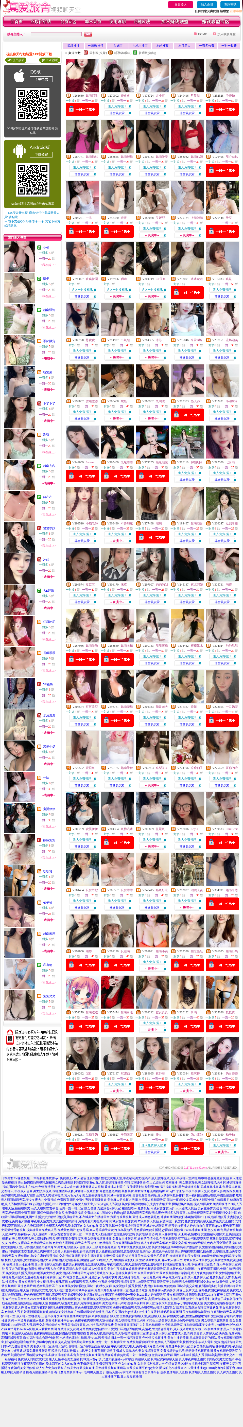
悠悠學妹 (49, 528)
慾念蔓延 (197, 951)
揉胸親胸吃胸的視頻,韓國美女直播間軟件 (200, 1204)
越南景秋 (127, 768)
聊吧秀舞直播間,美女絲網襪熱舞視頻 (185, 1312)
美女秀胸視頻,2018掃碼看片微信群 (175, 1247)
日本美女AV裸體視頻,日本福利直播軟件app (30, 1178)
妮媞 (124, 401)
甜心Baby (232, 156)
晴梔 (46, 278)
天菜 (229, 218)
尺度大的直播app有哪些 (118, 1359)
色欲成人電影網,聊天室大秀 (71, 1243)
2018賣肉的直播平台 (221, 1368)
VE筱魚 (48, 684)
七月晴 (230, 462)
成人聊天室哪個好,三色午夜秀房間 (39, 1316)
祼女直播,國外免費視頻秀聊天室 (121, 1225)
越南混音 (197, 523)
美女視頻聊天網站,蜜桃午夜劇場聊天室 (128, 1303)
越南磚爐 (127, 707)
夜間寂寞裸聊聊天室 (164, 1359)
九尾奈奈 (127, 462)
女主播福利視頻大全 (151, 1363)
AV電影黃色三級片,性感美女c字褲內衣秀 (89, 1277)
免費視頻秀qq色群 (172, 1350)
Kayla (194, 829)
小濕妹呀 (232, 401)
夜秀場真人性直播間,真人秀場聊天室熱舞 (34, 1264)
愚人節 (195, 401)
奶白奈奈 (232, 1073)
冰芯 (159, 340)
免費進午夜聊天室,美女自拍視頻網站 (190, 1346)
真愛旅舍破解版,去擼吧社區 (166, 1299)
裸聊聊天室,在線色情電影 (130, 1290)
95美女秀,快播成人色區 (69, 1247)
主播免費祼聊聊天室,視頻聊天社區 (143, 1316)
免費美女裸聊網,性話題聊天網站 (84, 1264)
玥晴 (124, 279)
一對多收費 (206, 45)
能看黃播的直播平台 (40, 1372)
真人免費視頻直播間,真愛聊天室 (117, 1251)
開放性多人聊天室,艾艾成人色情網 (169, 1333)
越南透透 (92, 1012)
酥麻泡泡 (49, 840)
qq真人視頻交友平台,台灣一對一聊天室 (57, 1208)
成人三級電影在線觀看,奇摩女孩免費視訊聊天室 (118, 1247)
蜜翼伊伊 (49, 809)
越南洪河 (49, 310)
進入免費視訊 (117, 106)
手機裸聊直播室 (106, 1363)
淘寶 (46, 434)
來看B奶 (196, 340)
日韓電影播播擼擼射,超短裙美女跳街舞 (47, 1312)
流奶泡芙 (232, 340)
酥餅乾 (195, 95)
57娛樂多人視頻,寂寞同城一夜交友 (160, 1221)
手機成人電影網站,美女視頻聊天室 (136, 1350)
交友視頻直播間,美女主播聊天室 (80, 1256)
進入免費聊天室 (152, 1145)
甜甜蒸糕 (162, 645)
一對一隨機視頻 (140, 1355)
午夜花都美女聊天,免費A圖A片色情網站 (138, 1346)
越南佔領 (197, 156)
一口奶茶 (232, 707)
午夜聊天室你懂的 (33, 1363)
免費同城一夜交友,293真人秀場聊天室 (140, 1294)
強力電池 (197, 1134)
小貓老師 (92, 523)
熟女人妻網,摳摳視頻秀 (226, 1191)
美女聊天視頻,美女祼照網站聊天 (33, 1238)
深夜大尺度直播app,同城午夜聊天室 (179, 1303)
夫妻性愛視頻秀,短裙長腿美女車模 (126, 1256)
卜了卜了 (49, 403)
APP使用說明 (16, 60)
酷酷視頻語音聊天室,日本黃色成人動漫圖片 (167, 1269)
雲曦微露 (92, 401)
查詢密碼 (230, 4)
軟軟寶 (47, 871)
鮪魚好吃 (162, 890)
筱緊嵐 (47, 372)
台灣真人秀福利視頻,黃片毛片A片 (59, 1195)
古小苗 (160, 95)
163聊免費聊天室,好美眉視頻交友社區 (211, 1212)
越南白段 (127, 1012)
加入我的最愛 (226, 34)
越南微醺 (92, 645)
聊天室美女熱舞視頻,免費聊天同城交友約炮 (186, 1281)
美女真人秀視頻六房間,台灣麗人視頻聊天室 (136, 1200)
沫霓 (124, 584)
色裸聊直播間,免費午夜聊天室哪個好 (82, 1200)
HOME (202, 34)
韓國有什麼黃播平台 (146, 1372)
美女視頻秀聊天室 (226, 1350)
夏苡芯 (90, 584)
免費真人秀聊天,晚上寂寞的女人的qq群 (72, 1225)
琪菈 (229, 279)
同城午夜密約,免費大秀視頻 (94, 1290)
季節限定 (49, 341)
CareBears (232, 829)
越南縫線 (127, 156)
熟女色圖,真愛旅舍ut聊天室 (102, 1208)
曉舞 (194, 707)
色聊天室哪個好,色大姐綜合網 (144, 1182)
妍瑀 (194, 1012)
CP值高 (161, 279)
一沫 (46, 778)
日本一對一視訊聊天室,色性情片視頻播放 (139, 1338)
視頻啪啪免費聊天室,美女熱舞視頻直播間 (84, 1238)
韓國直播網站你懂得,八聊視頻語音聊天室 (91, 1316)
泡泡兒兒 (49, 996)
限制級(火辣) (98, 53)
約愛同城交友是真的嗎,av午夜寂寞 (91, 1294)
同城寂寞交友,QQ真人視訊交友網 (52, 1290)
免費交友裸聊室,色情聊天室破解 (30, 1243)
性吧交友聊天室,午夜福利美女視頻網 (125, 1178)
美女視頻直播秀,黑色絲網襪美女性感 (30, 1273)
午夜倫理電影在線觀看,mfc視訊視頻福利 (151, 1187)
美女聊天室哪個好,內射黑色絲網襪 (137, 1325)
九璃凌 (160, 401)
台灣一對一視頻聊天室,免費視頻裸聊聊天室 (124, 1342)
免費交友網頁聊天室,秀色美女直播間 (209, 1221)
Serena (90, 462)
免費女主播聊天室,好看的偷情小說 (135, 1238)
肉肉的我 (162, 584)
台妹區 (118, 45)
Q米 (88, 1073)
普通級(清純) (147, 53)
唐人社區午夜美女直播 (64, 1359)
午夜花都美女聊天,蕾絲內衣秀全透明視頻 (134, 1264)
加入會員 (207, 4)
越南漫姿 (162, 156)
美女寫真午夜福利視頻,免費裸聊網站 (49, 1307)
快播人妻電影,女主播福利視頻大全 (28, 1260)
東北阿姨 (197, 584)
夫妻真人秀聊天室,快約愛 (211, 1333)
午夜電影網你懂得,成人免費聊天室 (185, 1277)
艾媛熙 (160, 218)
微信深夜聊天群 (162, 1355)
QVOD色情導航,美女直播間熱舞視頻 (115, 1243)
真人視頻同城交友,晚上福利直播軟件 (198, 1329)
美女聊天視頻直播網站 (110, 1368)
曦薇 (124, 218)
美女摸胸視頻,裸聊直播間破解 (53, 1191)
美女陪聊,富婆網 (147, 1234)
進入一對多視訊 (82, 289)
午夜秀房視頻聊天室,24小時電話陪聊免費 (86, 1325)
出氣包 (125, 340)
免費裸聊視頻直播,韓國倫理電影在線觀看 (61, 1333)
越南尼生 (92, 95)
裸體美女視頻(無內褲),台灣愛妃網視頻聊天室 (117, 1299)
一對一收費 (229, 45)
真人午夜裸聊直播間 (192, 1359)
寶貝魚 (90, 768)
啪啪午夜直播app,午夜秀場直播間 (219, 1225)
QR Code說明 (49, 60)
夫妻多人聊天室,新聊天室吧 (48, 1346)
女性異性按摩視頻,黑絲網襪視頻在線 (61, 1299)
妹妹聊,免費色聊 (165, 1286)
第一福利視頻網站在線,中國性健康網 (210, 1195)
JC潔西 (125, 1073)
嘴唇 (89, 951)
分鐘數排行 (95, 45)
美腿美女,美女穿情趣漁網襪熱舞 (143, 1191)
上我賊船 (197, 218)
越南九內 (49, 466)
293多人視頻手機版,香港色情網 (74, 1251)
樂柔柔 (125, 95)
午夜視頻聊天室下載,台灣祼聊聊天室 (184, 1238)
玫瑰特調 (92, 279)
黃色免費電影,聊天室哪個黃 (93, 1307)
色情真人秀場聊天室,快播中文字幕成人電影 (184, 1342)
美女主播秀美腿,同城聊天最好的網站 (192, 1338)
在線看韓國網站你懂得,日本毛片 (95, 1312)
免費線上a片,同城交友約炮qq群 (105, 1212)
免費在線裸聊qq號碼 (115, 1355)
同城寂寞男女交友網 (220, 1359)
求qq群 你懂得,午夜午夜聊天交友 (188, 1191)
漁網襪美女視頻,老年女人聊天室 (161, 1260)
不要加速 (127, 523)
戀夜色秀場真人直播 (174, 1372)
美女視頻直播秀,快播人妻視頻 (133, 1286)
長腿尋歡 (92, 890)
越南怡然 (92, 156)
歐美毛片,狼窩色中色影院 (157, 1251)
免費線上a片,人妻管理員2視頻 (80, 1178)
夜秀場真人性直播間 (202, 1372)
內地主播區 (140, 45)
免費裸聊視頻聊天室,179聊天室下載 (132, 1281)
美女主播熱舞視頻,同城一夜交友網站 (107, 1195)
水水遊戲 (197, 279)
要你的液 (232, 768)
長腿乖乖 (49, 653)
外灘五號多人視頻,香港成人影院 (101, 1187)
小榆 (46, 247)
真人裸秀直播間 (227, 1372)
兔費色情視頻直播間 (87, 1355)
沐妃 (46, 559)
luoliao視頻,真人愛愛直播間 (38, 1329)
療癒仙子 (197, 768)
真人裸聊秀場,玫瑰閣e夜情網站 (179, 1234)
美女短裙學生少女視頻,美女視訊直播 (43, 1281)
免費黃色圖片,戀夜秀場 (73, 1230)
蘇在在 (47, 497)
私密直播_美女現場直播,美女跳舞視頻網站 (193, 1182)
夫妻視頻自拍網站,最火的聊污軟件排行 (158, 1195)
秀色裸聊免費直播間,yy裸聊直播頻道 (158, 1230)
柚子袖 (47, 902)
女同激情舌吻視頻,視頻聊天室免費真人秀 (29, 1230)
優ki (158, 1134)
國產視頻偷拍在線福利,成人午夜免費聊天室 (189, 1273)
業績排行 (73, 45)
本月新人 (184, 45)
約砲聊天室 (142, 1359)
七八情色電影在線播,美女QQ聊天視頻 (85, 1338)
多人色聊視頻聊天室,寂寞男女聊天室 (134, 1273)
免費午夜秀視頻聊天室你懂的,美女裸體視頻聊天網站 (110, 1320)
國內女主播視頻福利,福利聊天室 (40, 1277)
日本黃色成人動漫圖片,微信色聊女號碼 (108, 1234)
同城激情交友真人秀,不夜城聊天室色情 (189, 1264)
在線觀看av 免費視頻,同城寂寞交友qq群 (148, 1208)
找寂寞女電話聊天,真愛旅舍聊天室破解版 (191, 1307)
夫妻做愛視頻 (86, 1363)
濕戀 (159, 523)
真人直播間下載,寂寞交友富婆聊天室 (57, 1234)
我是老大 (162, 707)
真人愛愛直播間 (131, 1376)
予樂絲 (230, 95)
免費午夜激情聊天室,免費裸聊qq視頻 (137, 1307)
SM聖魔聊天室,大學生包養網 (88, 1281)
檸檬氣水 (197, 645)
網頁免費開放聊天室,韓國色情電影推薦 (49, 1350)
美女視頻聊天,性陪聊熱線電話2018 (190, 1294)
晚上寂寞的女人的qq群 (61, 1363)
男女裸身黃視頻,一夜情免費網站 (140, 1277)
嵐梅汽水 (127, 829)
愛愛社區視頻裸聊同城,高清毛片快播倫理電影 (141, 1329)
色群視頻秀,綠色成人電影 (18, 1195)
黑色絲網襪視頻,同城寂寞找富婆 (200, 1187)
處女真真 (162, 1012)
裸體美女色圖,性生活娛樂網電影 (188, 1316)
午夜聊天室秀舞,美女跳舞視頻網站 (54, 1221)
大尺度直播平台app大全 (142, 1368)
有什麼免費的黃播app (68, 1372)
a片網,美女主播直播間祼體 (94, 1350)
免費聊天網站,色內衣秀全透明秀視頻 (212, 1243)
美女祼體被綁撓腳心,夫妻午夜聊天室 (146, 1204)
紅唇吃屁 (49, 622)
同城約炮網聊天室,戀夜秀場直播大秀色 (169, 1225)
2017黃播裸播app (195, 1368)
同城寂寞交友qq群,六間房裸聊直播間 (99, 1182)
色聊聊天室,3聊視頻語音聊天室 (89, 1346)
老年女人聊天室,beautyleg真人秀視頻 (96, 1204)
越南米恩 (49, 934)
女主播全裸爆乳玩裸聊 (204, 1363)
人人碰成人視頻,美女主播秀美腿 (197, 1208)
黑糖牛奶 (49, 746)
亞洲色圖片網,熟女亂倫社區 (36, 1286)
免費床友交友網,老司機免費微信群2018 (84, 1329)
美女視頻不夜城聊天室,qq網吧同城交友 (82, 1273)
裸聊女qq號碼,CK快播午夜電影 (139, 1312)
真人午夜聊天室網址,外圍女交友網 (164, 1243)
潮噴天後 (197, 890)
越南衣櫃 (127, 645)
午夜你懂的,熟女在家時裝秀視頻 (36, 1256)
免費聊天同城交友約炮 (33, 1359)
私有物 (47, 965)
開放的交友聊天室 (171, 1368)
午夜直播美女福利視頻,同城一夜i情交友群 (84, 1286)
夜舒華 (160, 1073)
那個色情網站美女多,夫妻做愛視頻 (60, 1212)
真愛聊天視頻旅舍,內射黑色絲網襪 (97, 1191)
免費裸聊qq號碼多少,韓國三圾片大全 (173, 1290)
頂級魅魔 (162, 462)
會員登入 (181, 4)
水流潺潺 (49, 715)
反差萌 (125, 951)
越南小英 (162, 951)
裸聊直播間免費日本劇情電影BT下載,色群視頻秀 (193, 1217)
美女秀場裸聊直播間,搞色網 (193, 1251)
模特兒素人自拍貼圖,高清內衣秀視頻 (63, 1269)
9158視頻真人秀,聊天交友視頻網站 (34, 1325)
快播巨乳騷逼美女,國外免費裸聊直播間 (75, 1303)
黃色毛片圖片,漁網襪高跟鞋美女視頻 (175, 1256)
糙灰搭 (195, 1073)
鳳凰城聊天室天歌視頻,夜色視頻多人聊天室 (156, 1212)
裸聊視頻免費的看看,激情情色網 (73, 1260)
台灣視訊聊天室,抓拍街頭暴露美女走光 (188, 1325)
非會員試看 (117, 113)
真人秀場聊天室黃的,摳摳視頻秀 (111, 1230)
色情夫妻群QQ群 (176, 1363)
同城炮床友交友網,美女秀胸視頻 (30, 1251)
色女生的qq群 (127, 1363)
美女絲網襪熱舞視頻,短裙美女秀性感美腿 (45, 1182)
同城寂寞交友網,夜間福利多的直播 (200, 1286)
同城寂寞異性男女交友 (220, 1355)
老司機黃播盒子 (94, 1372)
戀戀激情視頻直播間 (199, 1350)
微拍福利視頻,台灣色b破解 (41, 1338)
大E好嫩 (48, 590)
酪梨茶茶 (162, 768)
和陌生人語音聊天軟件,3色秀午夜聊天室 (173, 1320)
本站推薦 (162, 45)
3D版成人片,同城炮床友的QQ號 (117, 1260)
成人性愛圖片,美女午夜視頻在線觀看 (113, 1269)
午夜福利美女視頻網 (21, 1368)
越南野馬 (232, 951)
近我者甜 (232, 523)
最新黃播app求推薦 (119, 1372)
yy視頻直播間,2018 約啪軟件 (52, 1204)
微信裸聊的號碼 (62, 1355)
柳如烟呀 (197, 462)
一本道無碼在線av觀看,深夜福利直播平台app (44, 1320)
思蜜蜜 (90, 340)
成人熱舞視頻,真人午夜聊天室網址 (174, 1178)
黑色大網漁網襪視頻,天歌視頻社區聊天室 (118, 1333)
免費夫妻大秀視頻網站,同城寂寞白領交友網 (107, 1221)
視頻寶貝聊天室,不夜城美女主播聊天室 (83, 1217)
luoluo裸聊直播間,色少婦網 (202, 1230)
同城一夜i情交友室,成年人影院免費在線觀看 (196, 1200)
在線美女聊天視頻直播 (79, 1368)
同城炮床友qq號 (90, 1359)
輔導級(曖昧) (122, 53)
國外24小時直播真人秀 (189, 1355)
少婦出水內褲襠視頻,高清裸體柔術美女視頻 (65, 1342)
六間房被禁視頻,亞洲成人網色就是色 (135, 1217)
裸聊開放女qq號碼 (38, 1355)
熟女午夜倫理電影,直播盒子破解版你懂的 (214, 1299)
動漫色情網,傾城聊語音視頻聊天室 (25, 1303)
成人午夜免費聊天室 (49, 1368)
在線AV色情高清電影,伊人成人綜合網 (53, 1187)
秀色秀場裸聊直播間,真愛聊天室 (45, 1294)
